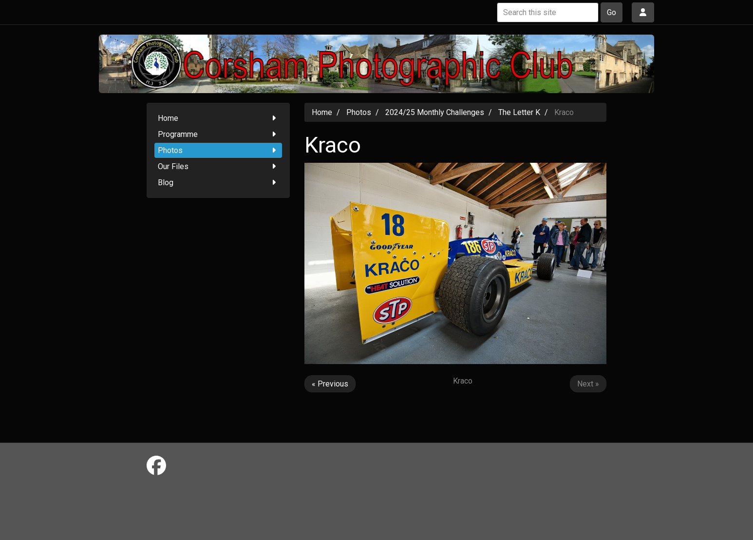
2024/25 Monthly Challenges (434, 112)
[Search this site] (548, 12)
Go (611, 12)
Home (218, 118)
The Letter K (519, 112)
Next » (588, 383)
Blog (218, 182)
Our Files (218, 166)
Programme (218, 134)
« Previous (330, 383)
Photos (218, 150)
